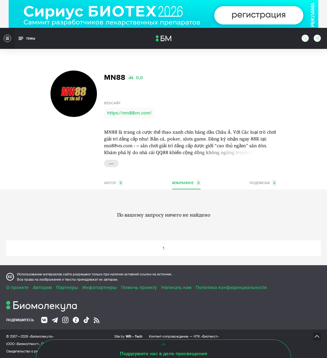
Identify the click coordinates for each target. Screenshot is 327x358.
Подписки (263, 183)
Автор (113, 183)
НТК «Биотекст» (206, 336)
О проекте (17, 287)
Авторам (42, 287)
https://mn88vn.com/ (129, 113)
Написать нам (176, 287)
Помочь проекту (139, 287)
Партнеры (67, 287)
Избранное (186, 183)
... (111, 163)
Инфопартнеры (99, 287)
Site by (128, 336)
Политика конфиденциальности (231, 287)
